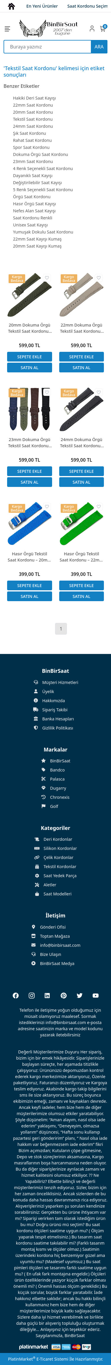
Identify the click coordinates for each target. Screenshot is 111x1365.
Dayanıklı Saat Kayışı (32, 175)
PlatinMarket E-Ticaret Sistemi (38, 1359)
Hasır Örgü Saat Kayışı (34, 203)
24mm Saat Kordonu (33, 126)
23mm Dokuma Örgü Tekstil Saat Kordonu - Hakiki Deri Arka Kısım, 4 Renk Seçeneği (29, 443)
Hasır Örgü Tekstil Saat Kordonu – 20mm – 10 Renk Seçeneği (29, 557)
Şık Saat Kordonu (29, 133)
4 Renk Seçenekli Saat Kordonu (43, 168)
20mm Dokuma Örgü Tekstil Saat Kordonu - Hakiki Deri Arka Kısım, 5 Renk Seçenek (30, 328)
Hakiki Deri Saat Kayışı (34, 98)
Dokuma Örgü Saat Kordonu (40, 154)
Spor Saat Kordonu (31, 147)
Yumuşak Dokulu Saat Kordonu (43, 232)
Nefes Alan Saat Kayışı (34, 211)
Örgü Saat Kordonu (32, 196)
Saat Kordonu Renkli (32, 218)
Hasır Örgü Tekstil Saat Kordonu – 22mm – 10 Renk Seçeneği (81, 557)
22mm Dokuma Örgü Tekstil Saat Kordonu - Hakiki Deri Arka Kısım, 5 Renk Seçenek (81, 328)
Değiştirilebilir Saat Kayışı (37, 182)
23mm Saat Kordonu (33, 161)
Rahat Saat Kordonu (32, 140)
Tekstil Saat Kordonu (33, 119)
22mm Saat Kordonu (33, 105)
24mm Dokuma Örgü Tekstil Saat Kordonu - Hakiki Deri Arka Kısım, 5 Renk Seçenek (81, 443)
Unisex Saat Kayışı (30, 225)
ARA (99, 46)
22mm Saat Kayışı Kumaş (37, 239)
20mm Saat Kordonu (33, 112)
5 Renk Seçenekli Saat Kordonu (43, 189)
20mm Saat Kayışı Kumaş (37, 246)
